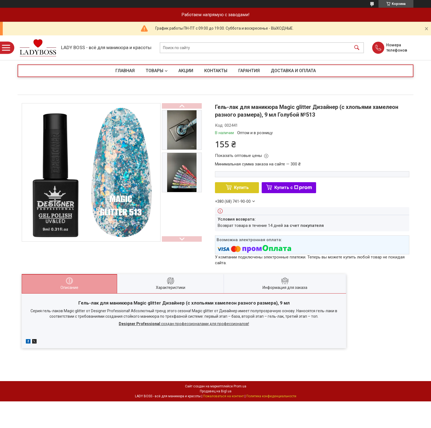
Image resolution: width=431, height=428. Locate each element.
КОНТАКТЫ (215, 70)
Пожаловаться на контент (223, 396)
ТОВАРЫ (154, 70)
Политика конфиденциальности (271, 396)
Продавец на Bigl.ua (215, 391)
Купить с (293, 187)
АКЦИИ (185, 70)
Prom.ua (240, 386)
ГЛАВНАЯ (125, 70)
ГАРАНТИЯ (249, 70)
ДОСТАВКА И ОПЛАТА (293, 70)
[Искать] (356, 48)
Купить (241, 187)
